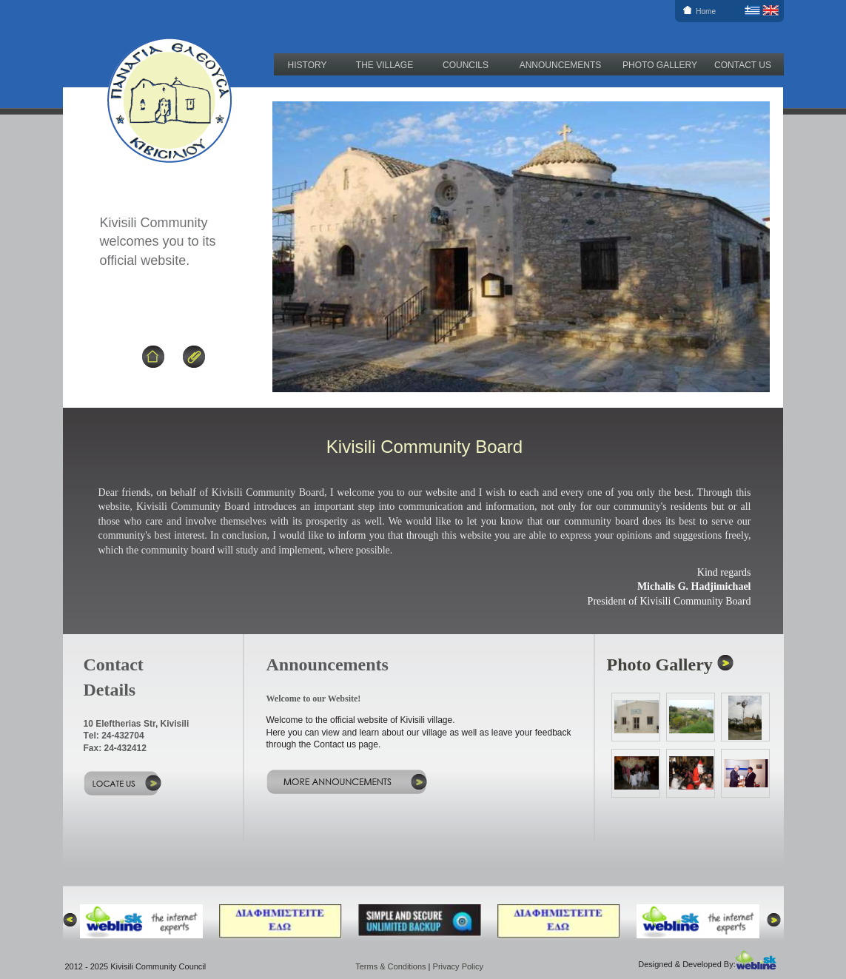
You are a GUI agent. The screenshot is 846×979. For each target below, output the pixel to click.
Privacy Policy (458, 966)
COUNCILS (466, 65)
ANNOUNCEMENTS (561, 65)
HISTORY (307, 65)
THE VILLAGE (384, 65)
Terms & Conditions (390, 966)
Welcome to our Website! (313, 698)
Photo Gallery (660, 664)
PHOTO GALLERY (659, 65)
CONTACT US (742, 65)
